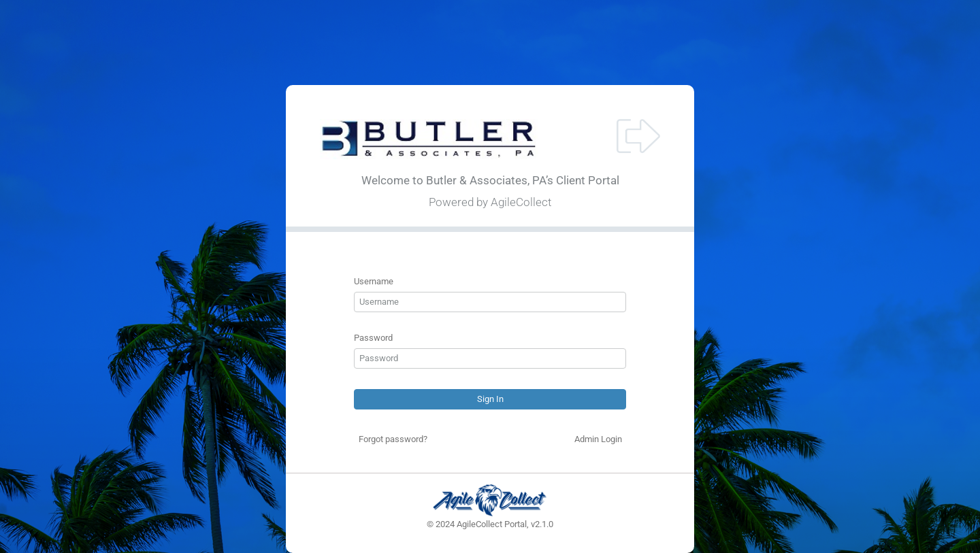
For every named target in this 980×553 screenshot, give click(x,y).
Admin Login (598, 439)
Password (373, 338)
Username (373, 281)
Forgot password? (393, 439)
